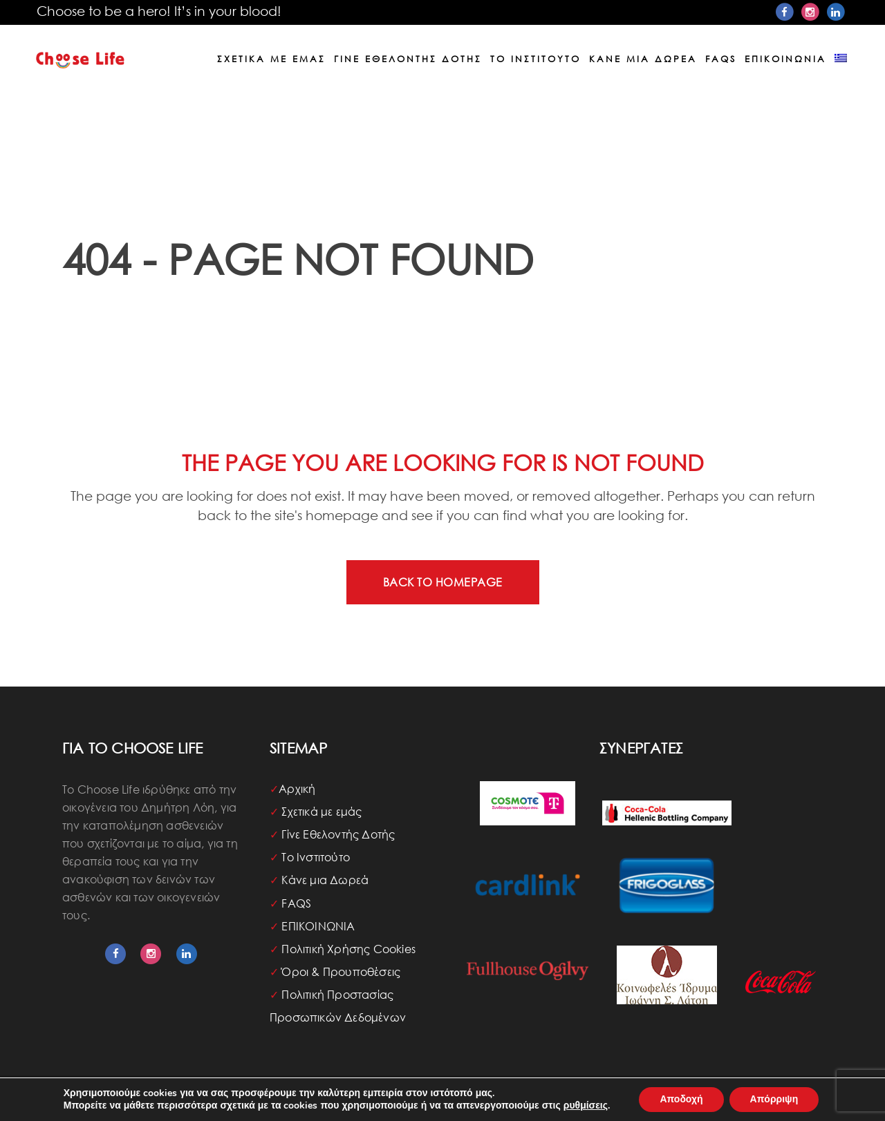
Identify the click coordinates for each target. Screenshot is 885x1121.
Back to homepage (443, 582)
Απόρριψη (774, 1099)
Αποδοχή (681, 1099)
